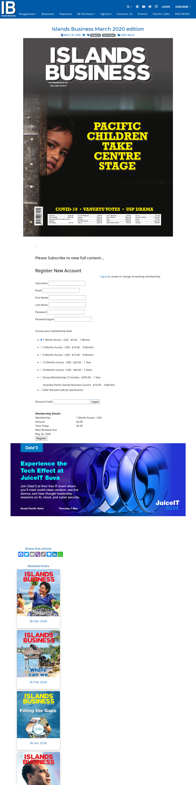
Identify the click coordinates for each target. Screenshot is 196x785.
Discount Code (43, 401)
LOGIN (166, 6)
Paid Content (108, 35)
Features (65, 14)
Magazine (95, 35)
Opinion (106, 14)
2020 (123, 35)
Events (143, 14)
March (131, 35)
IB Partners (85, 14)
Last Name (41, 305)
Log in (103, 276)
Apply (95, 401)
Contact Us (125, 14)
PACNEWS (182, 14)
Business (48, 14)
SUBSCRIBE (182, 6)
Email (38, 290)
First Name (41, 297)
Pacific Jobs (161, 14)
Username (41, 283)
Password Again (44, 319)
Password (41, 312)
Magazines (27, 14)
